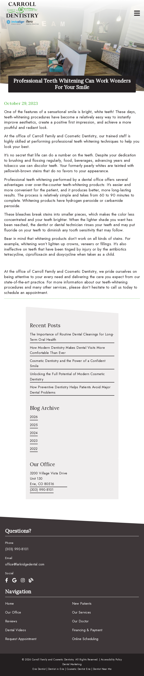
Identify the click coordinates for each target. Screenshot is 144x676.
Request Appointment (20, 639)
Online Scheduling (85, 639)
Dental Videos (15, 630)
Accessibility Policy (111, 659)
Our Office (13, 612)
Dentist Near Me (102, 669)
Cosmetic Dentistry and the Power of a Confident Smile (67, 363)
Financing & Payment (87, 630)
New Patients (82, 603)
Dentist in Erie (56, 669)
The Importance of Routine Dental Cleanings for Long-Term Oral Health (72, 337)
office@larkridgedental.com (24, 564)
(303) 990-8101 (42, 489)
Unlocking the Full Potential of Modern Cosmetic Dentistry (67, 376)
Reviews (11, 621)
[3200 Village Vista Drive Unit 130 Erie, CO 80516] (48, 479)
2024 (34, 432)
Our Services (81, 612)
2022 (34, 448)
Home (9, 603)
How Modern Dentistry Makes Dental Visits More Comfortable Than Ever (67, 350)
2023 (34, 440)
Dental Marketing (72, 664)
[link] (22, 13)
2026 (34, 416)
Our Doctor (80, 621)
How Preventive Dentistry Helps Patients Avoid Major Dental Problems (70, 390)
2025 (34, 424)
